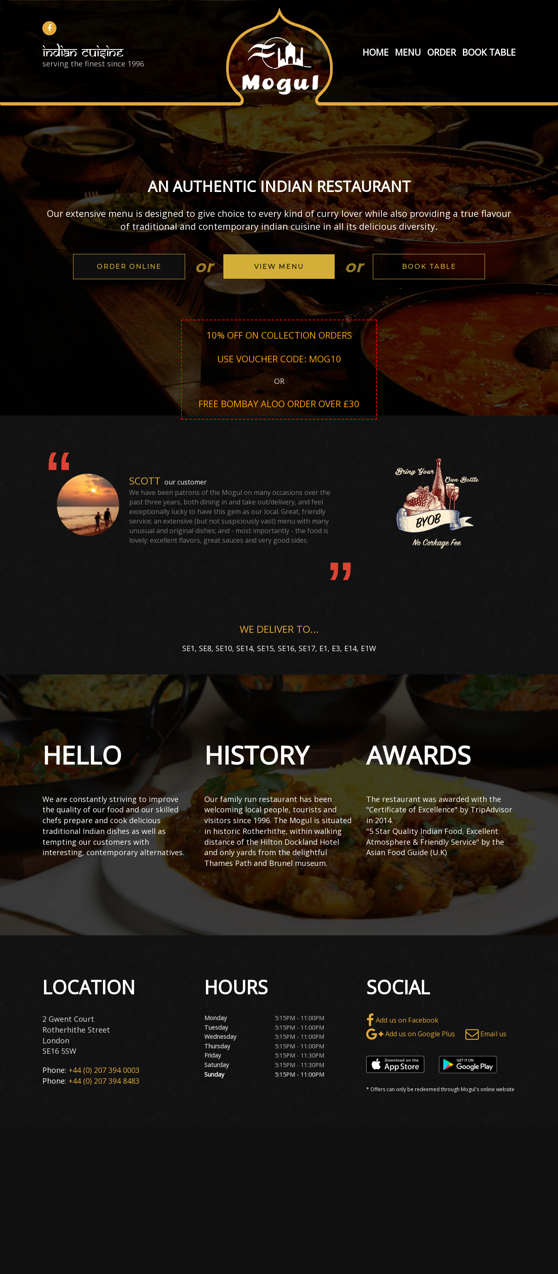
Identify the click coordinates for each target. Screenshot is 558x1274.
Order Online (129, 267)
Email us (486, 1034)
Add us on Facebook (402, 1020)
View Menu (279, 267)
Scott (145, 480)
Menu (408, 52)
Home (375, 52)
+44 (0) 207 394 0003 (104, 1070)
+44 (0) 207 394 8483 (104, 1081)
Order (441, 52)
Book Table (429, 267)
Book (474, 52)
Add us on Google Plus (410, 1034)
